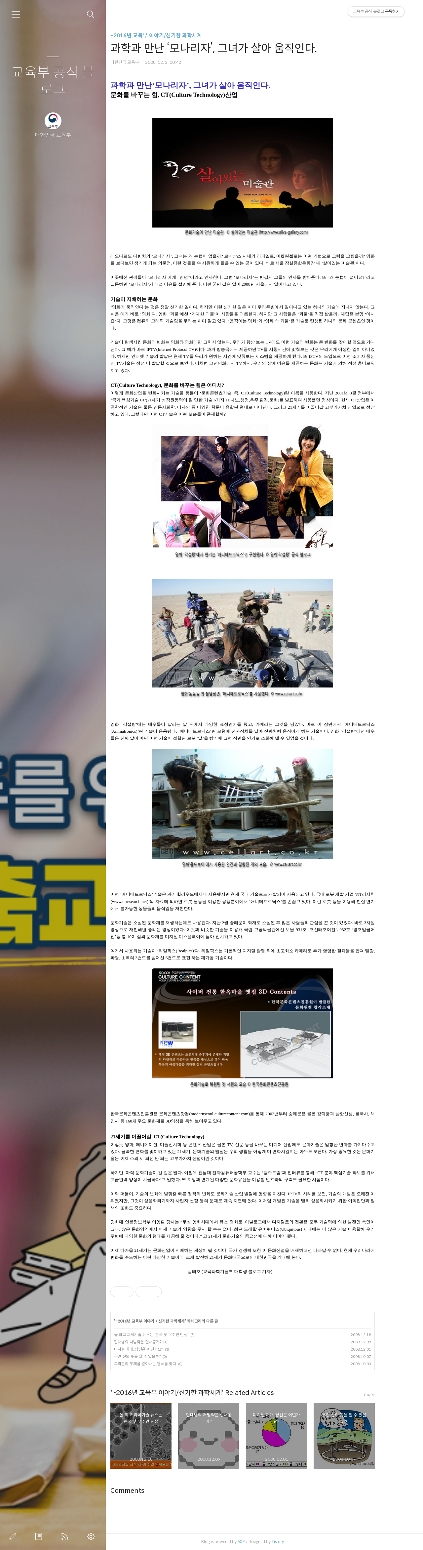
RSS (66, 1536)
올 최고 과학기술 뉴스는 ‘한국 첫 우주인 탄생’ (169, 1334)
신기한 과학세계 (189, 1321)
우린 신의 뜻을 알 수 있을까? (155, 1356)
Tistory (295, 1541)
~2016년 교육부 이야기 (152, 1321)
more (387, 1394)
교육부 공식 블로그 (53, 81)
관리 (92, 1536)
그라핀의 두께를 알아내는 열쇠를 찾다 (163, 1363)
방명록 (40, 1536)
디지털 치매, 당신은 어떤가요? (156, 1349)
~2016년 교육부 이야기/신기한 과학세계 (173, 35)
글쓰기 (14, 1536)
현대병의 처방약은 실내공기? (155, 1341)
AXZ (258, 1541)
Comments (145, 1491)
